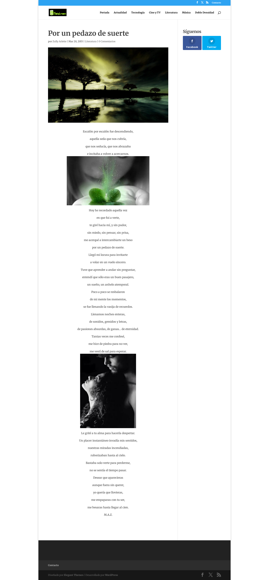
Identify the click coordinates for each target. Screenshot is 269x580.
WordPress (111, 575)
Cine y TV (155, 12)
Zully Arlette (59, 41)
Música (186, 12)
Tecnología (138, 12)
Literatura (171, 12)
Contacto (216, 3)
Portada (104, 12)
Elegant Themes (73, 575)
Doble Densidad (204, 12)
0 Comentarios (107, 41)
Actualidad (120, 12)
